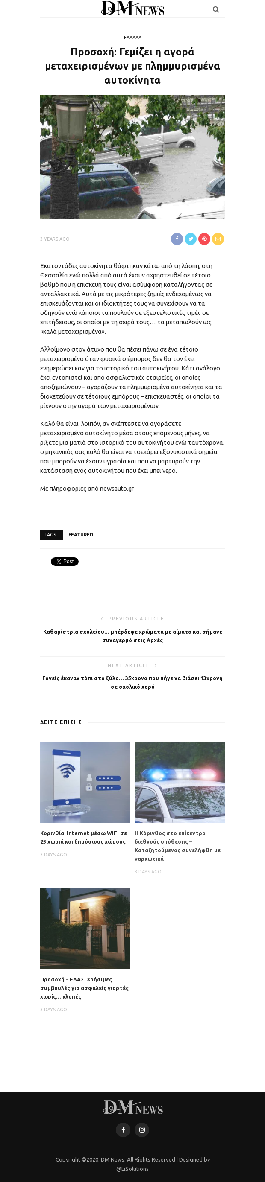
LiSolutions (135, 1169)
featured (80, 534)
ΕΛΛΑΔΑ (132, 37)
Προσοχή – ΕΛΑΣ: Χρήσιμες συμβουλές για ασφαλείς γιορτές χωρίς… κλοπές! (84, 987)
